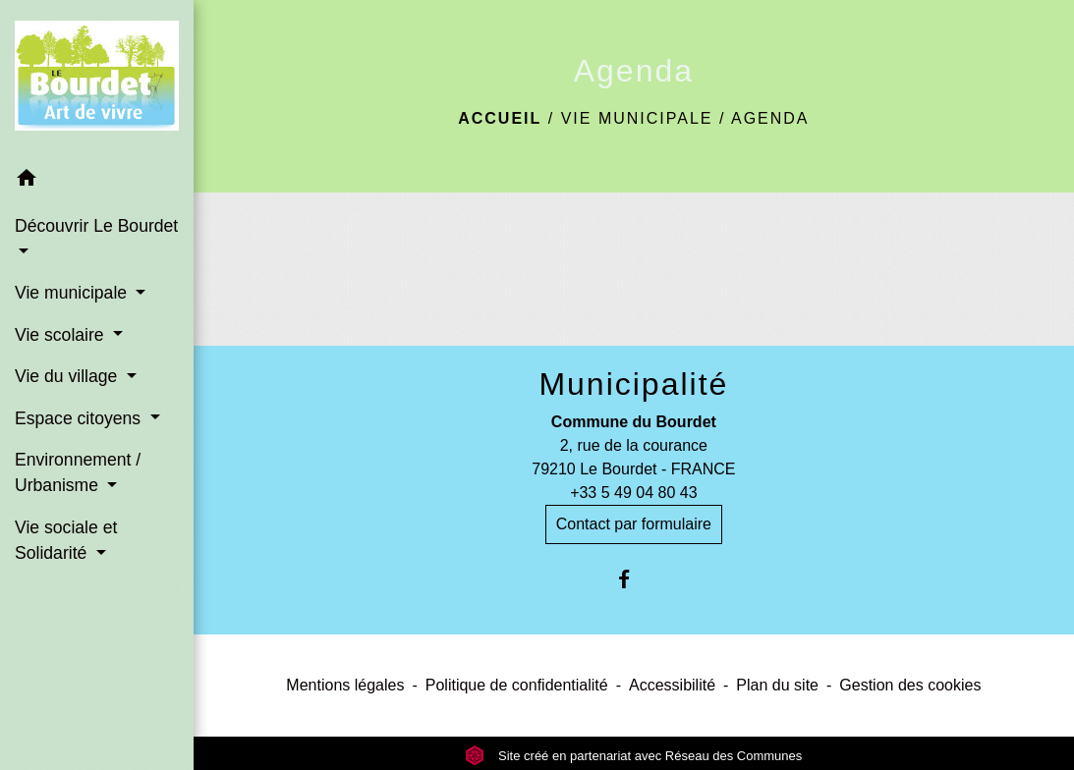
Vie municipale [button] (73, 292)
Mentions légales (345, 685)
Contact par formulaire (633, 524)
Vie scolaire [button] (62, 335)
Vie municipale (637, 118)
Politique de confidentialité (516, 685)
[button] (97, 181)
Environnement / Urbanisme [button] (78, 472)
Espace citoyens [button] (80, 418)
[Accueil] (97, 79)
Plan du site (777, 685)
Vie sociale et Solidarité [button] (66, 540)
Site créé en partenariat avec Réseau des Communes (633, 755)
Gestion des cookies (910, 685)
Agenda (770, 118)
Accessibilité (672, 685)
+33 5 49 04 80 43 (633, 492)
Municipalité (633, 384)
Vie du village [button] (68, 376)
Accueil (499, 118)
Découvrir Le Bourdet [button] (96, 226)
